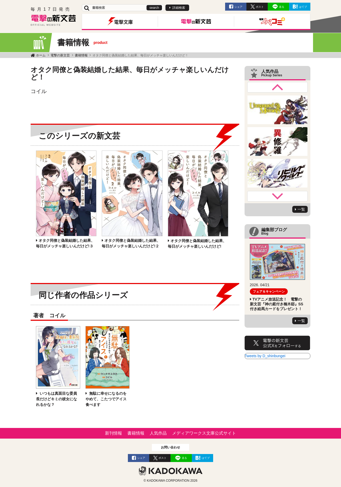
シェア (238, 6)
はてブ (303, 6)
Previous (277, 87)
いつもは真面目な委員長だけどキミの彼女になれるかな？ (56, 399)
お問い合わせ (170, 447)
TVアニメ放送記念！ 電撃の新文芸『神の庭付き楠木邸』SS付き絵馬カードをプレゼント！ (276, 304)
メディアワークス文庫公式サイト (204, 433)
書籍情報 (81, 55)
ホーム (41, 55)
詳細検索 (178, 8)
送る (281, 6)
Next (277, 196)
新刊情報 (113, 433)
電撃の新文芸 (60, 55)
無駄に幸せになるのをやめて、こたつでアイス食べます (106, 399)
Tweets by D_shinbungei (265, 356)
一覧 (301, 209)
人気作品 (158, 433)
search (154, 8)
